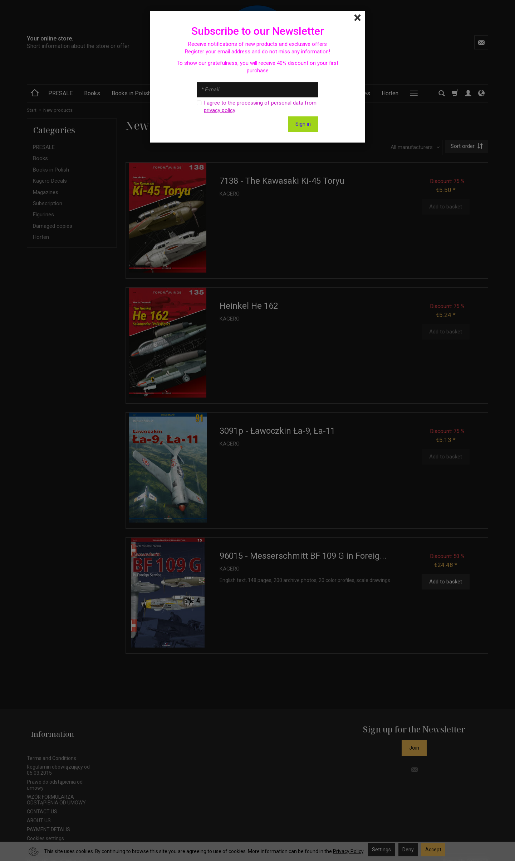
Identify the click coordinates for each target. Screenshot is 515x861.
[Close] (357, 18)
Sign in (303, 124)
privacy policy (219, 110)
